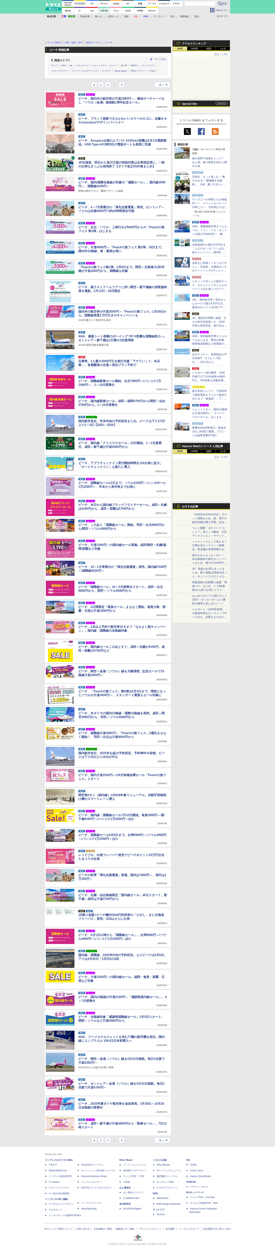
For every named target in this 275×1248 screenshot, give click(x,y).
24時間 (194, 48)
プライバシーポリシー (149, 1229)
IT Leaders (54, 1182)
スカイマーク (82, 65)
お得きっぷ (113, 16)
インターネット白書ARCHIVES (65, 1215)
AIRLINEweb (163, 1164)
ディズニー (159, 16)
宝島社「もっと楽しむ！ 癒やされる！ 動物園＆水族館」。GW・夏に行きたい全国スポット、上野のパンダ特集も (209, 184)
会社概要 (170, 1229)
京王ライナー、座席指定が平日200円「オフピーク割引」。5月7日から (209, 358)
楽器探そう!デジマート (135, 1170)
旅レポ (98, 16)
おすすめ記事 (190, 506)
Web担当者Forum (58, 1170)
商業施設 (184, 16)
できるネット (55, 1209)
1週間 (209, 48)
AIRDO (134, 65)
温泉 (126, 16)
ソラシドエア (147, 65)
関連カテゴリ (62, 60)
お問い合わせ (83, 1229)
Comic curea (196, 1170)
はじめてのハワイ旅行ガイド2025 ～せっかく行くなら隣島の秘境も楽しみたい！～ (209, 599)
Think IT (53, 1164)
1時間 (180, 48)
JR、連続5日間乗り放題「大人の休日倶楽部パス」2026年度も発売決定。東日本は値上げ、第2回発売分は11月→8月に (209, 325)
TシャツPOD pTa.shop (202, 1197)
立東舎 (126, 1182)
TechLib (160, 1214)
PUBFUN (191, 1182)
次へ (164, 84)
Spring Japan (120, 71)
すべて (55, 65)
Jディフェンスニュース (169, 1170)
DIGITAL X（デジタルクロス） (97, 1187)
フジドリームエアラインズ (84, 71)
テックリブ (158, 1209)
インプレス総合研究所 (60, 1176)
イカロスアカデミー (167, 1187)
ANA (63, 65)
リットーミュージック (134, 1164)
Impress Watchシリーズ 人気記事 (202, 446)
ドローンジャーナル (59, 1187)
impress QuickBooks (200, 1176)
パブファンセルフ (199, 1186)
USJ (172, 16)
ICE (188, 1160)
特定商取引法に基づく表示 (217, 1229)
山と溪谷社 (125, 1187)
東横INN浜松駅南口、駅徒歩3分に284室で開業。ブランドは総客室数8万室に (209, 431)
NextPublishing (88, 1208)
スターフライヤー (60, 71)
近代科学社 (125, 1204)
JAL (71, 65)
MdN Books (162, 1198)
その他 (151, 71)
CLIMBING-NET (131, 1198)
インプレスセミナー (91, 1182)
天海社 (193, 1164)
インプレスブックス (91, 1203)
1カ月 (223, 48)
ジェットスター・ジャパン (104, 65)
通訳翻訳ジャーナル (167, 1176)
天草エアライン (137, 71)
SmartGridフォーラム (92, 1164)
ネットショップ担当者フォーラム (98, 1170)
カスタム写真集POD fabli (204, 1203)
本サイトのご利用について (58, 1229)
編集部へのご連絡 (125, 1229)
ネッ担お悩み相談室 (59, 1193)
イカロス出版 (160, 1160)
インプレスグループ (189, 1229)
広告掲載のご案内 (103, 1229)
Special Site (189, 103)
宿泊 (196, 16)
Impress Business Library (94, 1176)
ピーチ (124, 65)
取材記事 (85, 16)
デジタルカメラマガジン (61, 1204)
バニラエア (105, 71)
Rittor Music (126, 1160)
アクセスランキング (194, 43)
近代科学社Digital (132, 1208)
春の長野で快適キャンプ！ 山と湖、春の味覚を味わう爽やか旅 (209, 162)
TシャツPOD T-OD (133, 1176)
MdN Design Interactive (168, 1204)
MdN (155, 1193)
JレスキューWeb (165, 1182)
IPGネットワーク (195, 1192)
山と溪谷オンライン (133, 1192)
